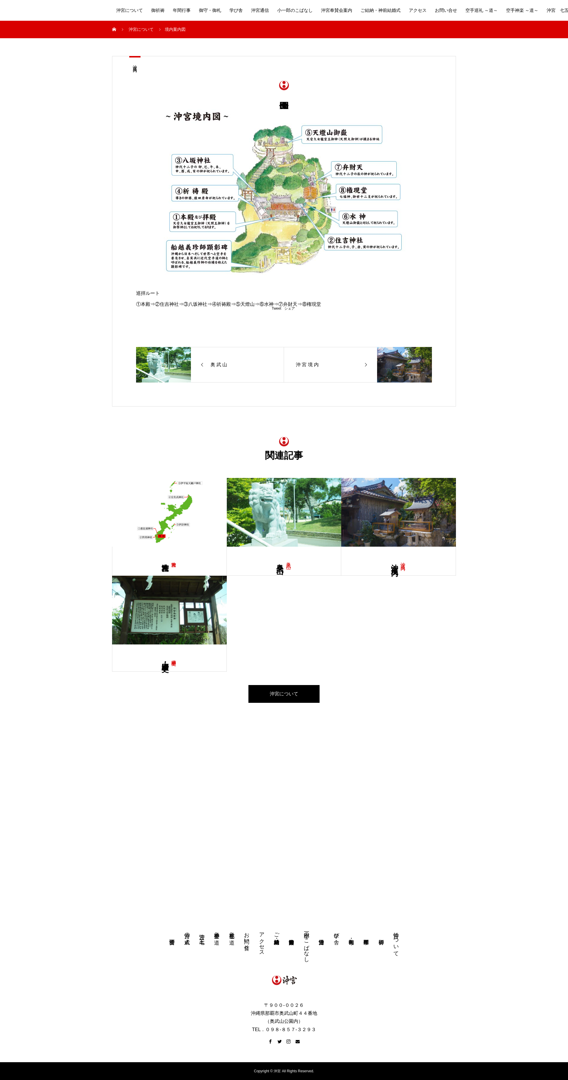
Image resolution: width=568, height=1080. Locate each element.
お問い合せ (446, 10)
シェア (289, 308)
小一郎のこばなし (295, 10)
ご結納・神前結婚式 (380, 10)
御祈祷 (158, 10)
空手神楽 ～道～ (522, 10)
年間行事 (182, 10)
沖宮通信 (260, 10)
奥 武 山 (288, 560)
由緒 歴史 (173, 656)
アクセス (418, 10)
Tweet (276, 308)
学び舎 (236, 10)
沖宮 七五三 (202, 932)
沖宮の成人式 (187, 932)
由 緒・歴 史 (165, 658)
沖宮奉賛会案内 (336, 10)
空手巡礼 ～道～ (481, 10)
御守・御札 (210, 10)
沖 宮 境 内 (135, 63)
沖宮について (129, 10)
